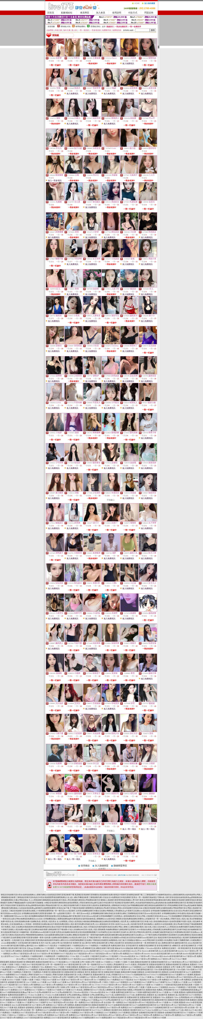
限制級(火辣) (66, 26)
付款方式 (132, 12)
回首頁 (50, 12)
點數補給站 (66, 12)
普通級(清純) (95, 26)
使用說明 (116, 12)
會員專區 (84, 12)
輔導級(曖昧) (81, 26)
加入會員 (100, 12)
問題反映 (148, 12)
